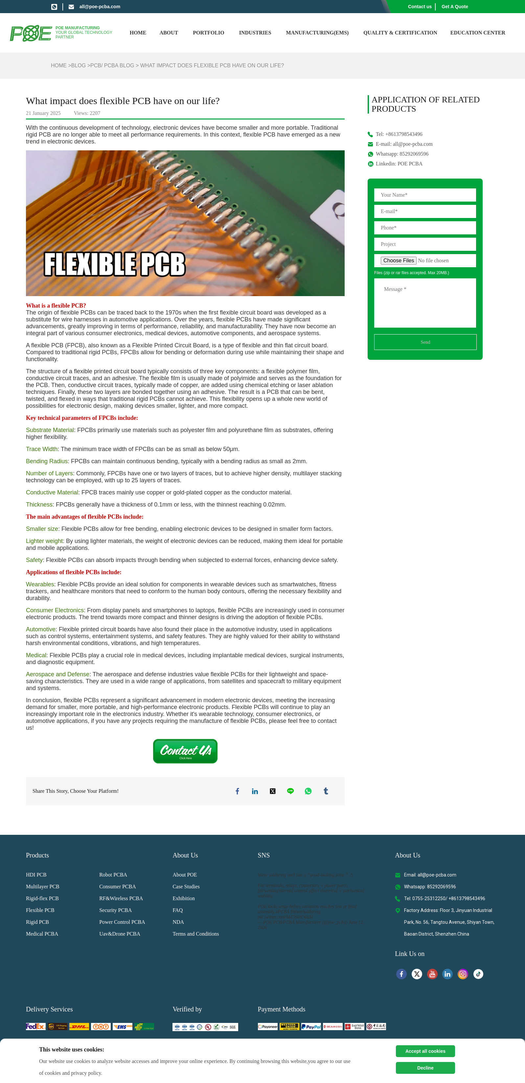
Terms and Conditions (195, 935)
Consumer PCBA (117, 888)
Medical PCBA (42, 935)
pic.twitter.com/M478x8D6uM (285, 918)
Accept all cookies (425, 1051)
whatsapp (309, 792)
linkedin (256, 792)
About (168, 32)
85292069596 (413, 154)
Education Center (477, 32)
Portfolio (208, 32)
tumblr (326, 792)
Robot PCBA (113, 876)
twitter (273, 792)
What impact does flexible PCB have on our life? (212, 65)
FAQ (177, 911)
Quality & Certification (400, 32)
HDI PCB (36, 876)
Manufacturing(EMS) (317, 32)
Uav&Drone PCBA (119, 935)
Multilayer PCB (42, 888)
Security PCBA (115, 911)
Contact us (420, 6)
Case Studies (185, 888)
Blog (78, 65)
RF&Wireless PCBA (121, 899)
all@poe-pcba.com (100, 6)
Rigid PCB (37, 923)
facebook (238, 792)
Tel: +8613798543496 (399, 134)
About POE (184, 876)
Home (138, 32)
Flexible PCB (40, 911)
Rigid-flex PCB (42, 899)
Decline (425, 1068)
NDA (178, 923)
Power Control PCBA (122, 923)
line (291, 792)
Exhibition (183, 899)
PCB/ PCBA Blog (112, 65)
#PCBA (282, 913)
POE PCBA (410, 163)
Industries (255, 32)
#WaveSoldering (305, 913)
